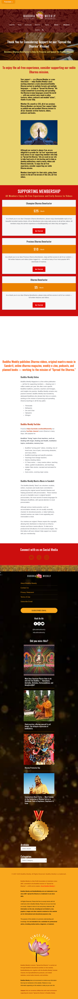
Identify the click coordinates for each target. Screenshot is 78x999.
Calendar (12, 25)
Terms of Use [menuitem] (25, 597)
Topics (48, 24)
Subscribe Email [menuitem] (27, 601)
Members (67, 24)
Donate (37, 30)
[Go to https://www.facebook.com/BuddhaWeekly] (35, 624)
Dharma (38, 24)
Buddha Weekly (35, 904)
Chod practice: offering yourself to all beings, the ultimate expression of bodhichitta (38, 726)
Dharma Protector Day (32, 768)
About (57, 24)
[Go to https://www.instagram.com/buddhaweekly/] (39, 624)
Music (20, 25)
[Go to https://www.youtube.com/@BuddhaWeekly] (42, 624)
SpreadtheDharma (33, 972)
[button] (42, 29)
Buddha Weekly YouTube (30, 424)
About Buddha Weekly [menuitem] (29, 583)
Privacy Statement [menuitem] (27, 592)
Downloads (28, 25)
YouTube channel (32, 431)
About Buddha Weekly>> (48, 886)
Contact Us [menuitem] (25, 588)
